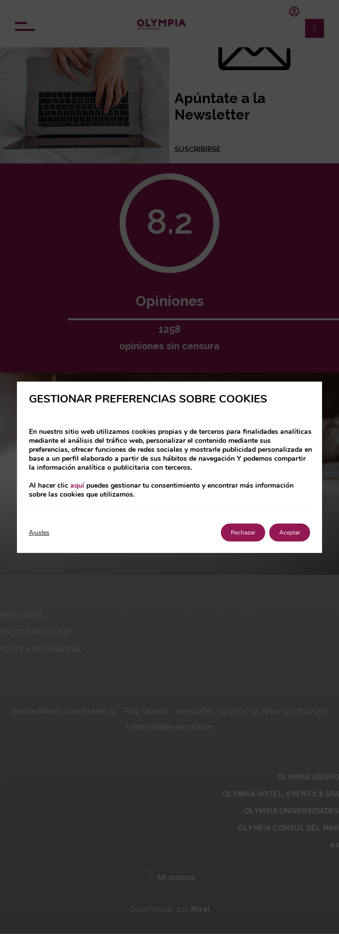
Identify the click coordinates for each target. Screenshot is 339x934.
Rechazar (243, 532)
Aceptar (289, 532)
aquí (77, 485)
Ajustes (39, 532)
